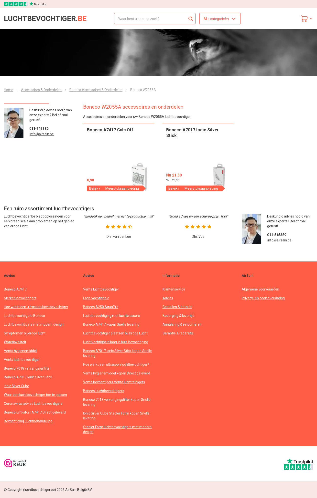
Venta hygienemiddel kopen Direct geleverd (116, 373)
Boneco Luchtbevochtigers (103, 391)
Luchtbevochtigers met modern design (34, 324)
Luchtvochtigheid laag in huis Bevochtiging (115, 342)
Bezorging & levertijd (178, 316)
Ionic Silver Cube (16, 386)
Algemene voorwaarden (260, 289)
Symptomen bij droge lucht (24, 333)
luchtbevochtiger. (45, 18)
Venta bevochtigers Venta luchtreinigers (114, 382)
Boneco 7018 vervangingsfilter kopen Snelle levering (117, 402)
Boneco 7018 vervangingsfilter (27, 368)
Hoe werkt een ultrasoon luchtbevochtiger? (116, 364)
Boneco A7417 (15, 289)
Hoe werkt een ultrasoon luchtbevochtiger (36, 307)
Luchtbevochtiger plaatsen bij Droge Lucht (115, 333)
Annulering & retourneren (182, 324)
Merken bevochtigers (20, 298)
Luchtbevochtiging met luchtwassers (111, 316)
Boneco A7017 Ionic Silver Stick (28, 377)
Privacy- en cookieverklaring (263, 298)
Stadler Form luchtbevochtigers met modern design (117, 429)
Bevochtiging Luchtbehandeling (28, 421)
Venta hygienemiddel (20, 351)
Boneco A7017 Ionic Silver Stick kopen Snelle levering (117, 353)
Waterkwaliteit (15, 342)
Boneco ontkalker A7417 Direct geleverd (35, 412)
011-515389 (38, 129)
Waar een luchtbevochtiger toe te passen (35, 395)
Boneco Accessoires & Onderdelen (95, 90)
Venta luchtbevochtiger (22, 360)
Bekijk (95, 188)
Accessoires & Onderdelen (41, 90)
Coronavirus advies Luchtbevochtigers (33, 403)
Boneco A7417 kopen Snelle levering (111, 324)
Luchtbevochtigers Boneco (24, 316)
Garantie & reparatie (178, 333)
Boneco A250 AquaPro (100, 307)
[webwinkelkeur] (15, 463)
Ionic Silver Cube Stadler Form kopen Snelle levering (116, 415)
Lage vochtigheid (96, 298)
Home (8, 90)
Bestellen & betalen (177, 307)
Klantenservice (174, 289)
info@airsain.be (42, 134)
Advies (168, 298)
